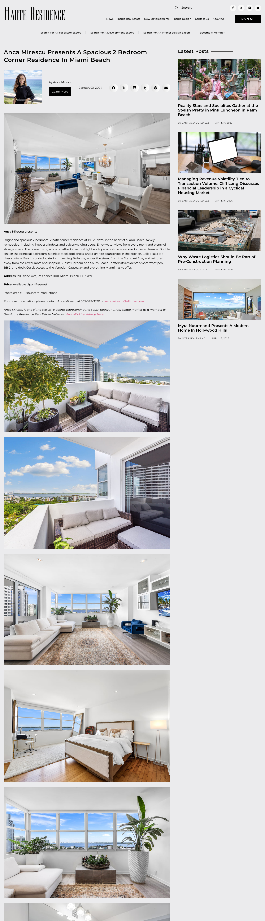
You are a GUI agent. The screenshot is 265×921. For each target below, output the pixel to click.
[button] (113, 88)
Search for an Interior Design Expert (166, 33)
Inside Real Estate (122, 19)
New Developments (150, 19)
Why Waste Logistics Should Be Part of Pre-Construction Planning (216, 260)
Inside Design (176, 19)
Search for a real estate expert (61, 33)
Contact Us (196, 19)
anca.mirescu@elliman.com (124, 302)
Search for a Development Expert (112, 33)
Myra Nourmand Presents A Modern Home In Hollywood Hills (213, 328)
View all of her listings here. (84, 315)
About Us (212, 19)
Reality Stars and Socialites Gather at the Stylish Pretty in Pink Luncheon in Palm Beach (218, 111)
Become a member (212, 33)
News (103, 19)
